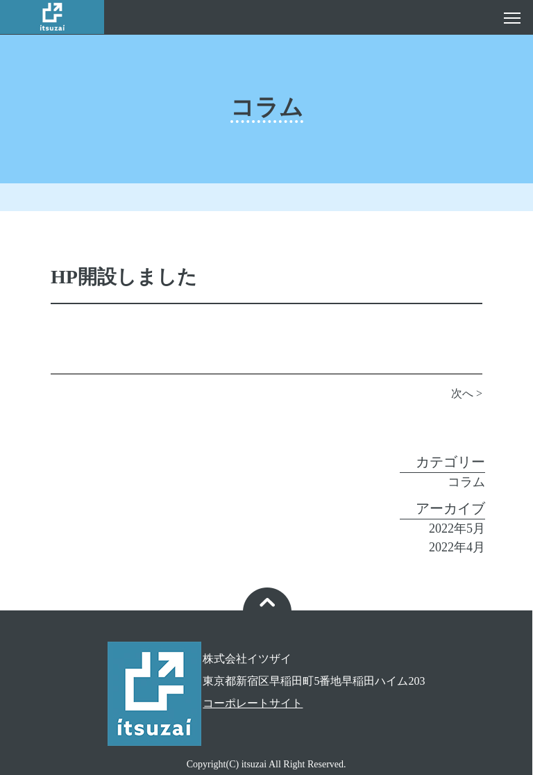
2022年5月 (457, 528)
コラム (466, 482)
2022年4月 (457, 547)
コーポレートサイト (253, 703)
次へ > (466, 393)
